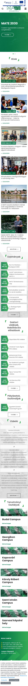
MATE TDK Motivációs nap (16, 283)
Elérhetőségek (6, 523)
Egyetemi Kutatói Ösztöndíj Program (15, 408)
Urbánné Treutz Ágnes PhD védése (16, 348)
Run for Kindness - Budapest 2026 (15, 266)
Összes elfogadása (14, 680)
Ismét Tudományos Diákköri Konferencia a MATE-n (16, 274)
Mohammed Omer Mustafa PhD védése (16, 356)
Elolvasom (6, 91)
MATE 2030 (9, 23)
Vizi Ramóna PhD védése (14, 381)
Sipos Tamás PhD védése (15, 373)
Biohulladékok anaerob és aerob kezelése (17, 291)
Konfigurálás (4, 680)
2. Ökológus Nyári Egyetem (15, 308)
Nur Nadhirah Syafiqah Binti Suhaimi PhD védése (16, 365)
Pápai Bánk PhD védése (17, 339)
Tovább (6, 35)
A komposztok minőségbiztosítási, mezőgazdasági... (15, 299)
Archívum (13, 249)
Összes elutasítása (5, 683)
